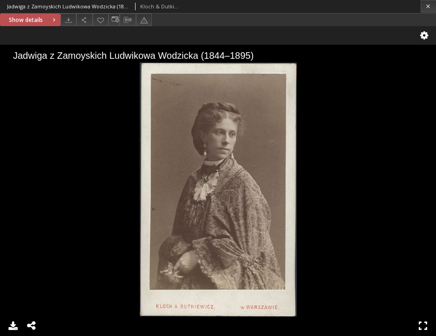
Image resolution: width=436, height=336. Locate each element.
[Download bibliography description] (128, 20)
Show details (33, 20)
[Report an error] (144, 20)
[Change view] (114, 20)
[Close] (428, 6)
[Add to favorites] (101, 20)
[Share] (84, 20)
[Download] (68, 20)
